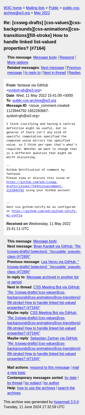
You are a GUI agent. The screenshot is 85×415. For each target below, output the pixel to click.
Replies (74, 73)
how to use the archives (36, 388)
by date (70, 378)
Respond (67, 57)
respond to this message (49, 367)
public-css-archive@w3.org (34, 100)
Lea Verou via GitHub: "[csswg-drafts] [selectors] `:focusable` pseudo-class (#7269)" (44, 267)
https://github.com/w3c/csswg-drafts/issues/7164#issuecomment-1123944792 (34, 186)
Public (54, 8)
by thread (14, 383)
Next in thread (54, 73)
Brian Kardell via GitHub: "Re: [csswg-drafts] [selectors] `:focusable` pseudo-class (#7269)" (44, 251)
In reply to (33, 73)
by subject (33, 383)
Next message (52, 68)
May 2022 (42, 13)
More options (17, 62)
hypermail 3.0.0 (66, 402)
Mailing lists (35, 8)
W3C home (13, 8)
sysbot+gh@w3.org (24, 90)
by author (51, 383)
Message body (45, 57)
